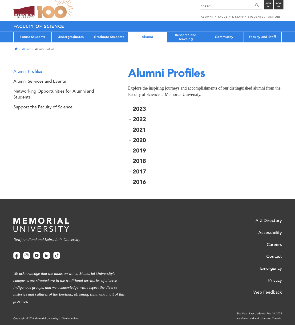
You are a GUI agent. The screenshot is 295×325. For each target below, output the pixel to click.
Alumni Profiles (27, 71)
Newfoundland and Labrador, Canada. (259, 318)
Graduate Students (109, 37)
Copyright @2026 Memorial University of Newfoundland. (46, 318)
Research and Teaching (185, 37)
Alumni (147, 37)
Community (224, 37)
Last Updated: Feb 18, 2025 (265, 313)
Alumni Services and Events (39, 81)
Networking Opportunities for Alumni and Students (53, 94)
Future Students (32, 37)
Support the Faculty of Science (43, 107)
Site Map (242, 313)
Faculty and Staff (262, 37)
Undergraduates (71, 37)
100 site (56, 9)
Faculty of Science (39, 26)
